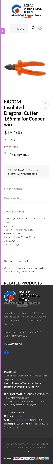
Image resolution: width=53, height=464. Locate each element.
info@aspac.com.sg (23, 416)
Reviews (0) (12, 198)
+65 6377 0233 (19, 420)
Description (13, 188)
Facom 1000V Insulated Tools (22, 173)
